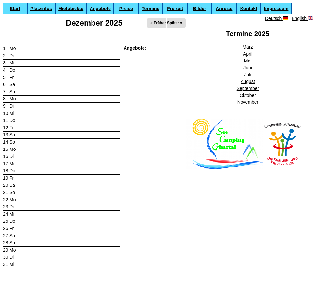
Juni (247, 67)
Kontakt (248, 8)
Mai (248, 60)
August (248, 81)
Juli (247, 74)
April (247, 54)
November (248, 102)
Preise (126, 8)
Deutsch (276, 18)
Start (15, 8)
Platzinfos (41, 8)
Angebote (100, 8)
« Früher (158, 23)
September (248, 88)
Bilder (199, 8)
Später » (174, 23)
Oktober (248, 95)
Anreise (224, 8)
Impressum (276, 8)
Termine (150, 8)
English (302, 18)
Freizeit (175, 8)
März (248, 47)
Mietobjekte (70, 8)
